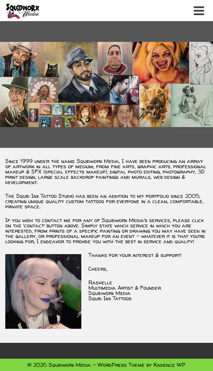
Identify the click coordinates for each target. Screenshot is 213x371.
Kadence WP (170, 365)
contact (34, 225)
